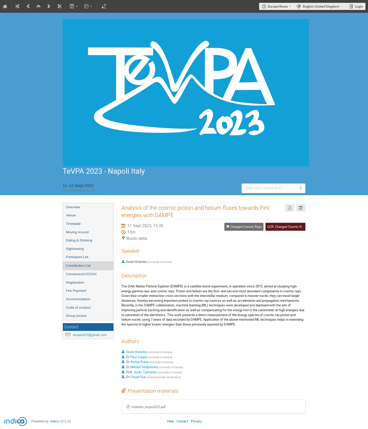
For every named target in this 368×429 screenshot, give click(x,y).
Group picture (76, 316)
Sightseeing (75, 249)
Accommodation (78, 299)
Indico (54, 421)
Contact (182, 421)
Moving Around (77, 232)
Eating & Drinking (79, 240)
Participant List (77, 257)
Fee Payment (76, 291)
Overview (73, 207)
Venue (71, 215)
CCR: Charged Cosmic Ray (286, 226)
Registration (75, 282)
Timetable (73, 224)
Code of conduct (78, 307)
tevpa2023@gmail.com (90, 335)
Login (359, 6)
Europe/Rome (278, 6)
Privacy (196, 421)
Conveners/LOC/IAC (81, 274)
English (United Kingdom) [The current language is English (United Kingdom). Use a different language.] (321, 6)
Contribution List (78, 266)
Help (170, 421)
